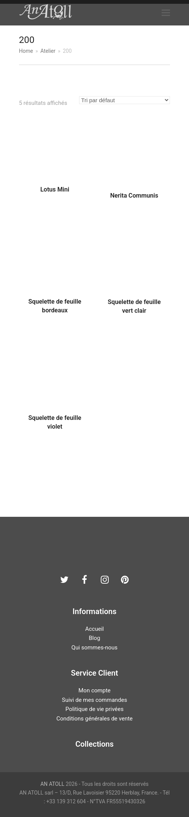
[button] (166, 13)
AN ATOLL (52, 784)
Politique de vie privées (94, 709)
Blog (94, 638)
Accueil (94, 628)
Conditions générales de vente (94, 718)
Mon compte (94, 690)
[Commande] (124, 100)
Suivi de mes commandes (94, 700)
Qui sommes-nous (94, 647)
